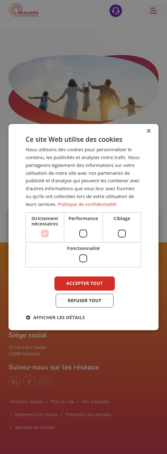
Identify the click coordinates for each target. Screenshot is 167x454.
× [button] (148, 131)
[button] (55, 317)
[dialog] (83, 227)
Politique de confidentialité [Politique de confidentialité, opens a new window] (87, 204)
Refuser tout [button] (85, 300)
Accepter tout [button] (84, 283)
